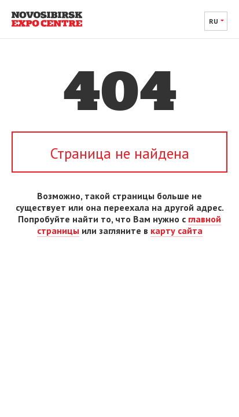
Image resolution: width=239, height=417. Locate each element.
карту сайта (176, 230)
